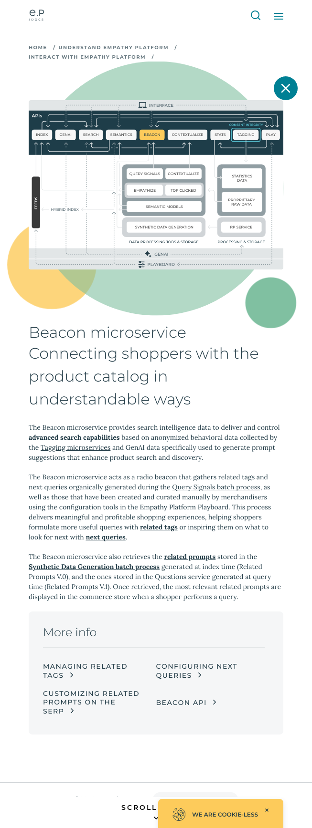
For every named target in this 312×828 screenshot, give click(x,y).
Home (38, 47)
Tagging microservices (75, 447)
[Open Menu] (278, 16)
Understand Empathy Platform (114, 47)
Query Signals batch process (216, 487)
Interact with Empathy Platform (87, 57)
